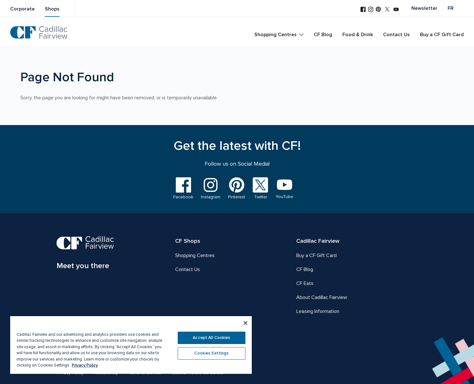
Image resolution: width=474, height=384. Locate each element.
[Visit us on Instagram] (370, 10)
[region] (131, 344)
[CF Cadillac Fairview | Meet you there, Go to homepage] (85, 254)
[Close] (245, 323)
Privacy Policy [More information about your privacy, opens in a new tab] (85, 365)
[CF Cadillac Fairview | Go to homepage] (39, 32)
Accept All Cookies (211, 337)
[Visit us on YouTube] (396, 10)
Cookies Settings (211, 353)
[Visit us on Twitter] (387, 9)
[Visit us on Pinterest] (378, 10)
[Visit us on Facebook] (363, 10)
